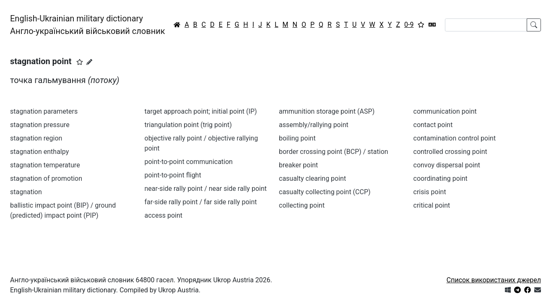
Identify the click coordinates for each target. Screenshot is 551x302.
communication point (445, 111)
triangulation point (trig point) (188, 125)
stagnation (26, 192)
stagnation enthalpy (39, 152)
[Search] (486, 24)
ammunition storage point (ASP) (326, 111)
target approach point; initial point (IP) (201, 111)
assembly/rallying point (313, 125)
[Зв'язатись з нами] (537, 290)
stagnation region (36, 138)
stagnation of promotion (46, 178)
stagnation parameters (44, 111)
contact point (433, 125)
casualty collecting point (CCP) (325, 192)
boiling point (297, 138)
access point (164, 215)
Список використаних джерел (494, 280)
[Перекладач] (432, 24)
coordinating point (440, 178)
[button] (79, 62)
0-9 (408, 25)
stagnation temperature (45, 165)
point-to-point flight (173, 175)
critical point (431, 205)
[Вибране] (421, 24)
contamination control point (454, 138)
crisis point (429, 192)
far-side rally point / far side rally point (201, 202)
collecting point (302, 205)
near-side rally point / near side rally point (206, 189)
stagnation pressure (40, 125)
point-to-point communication (189, 162)
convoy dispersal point (446, 165)
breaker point (298, 165)
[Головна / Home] (177, 24)
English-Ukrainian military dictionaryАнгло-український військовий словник (87, 24)
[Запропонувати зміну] (89, 62)
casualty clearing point (312, 178)
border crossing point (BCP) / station (333, 152)
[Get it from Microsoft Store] (508, 290)
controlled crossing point (450, 152)
